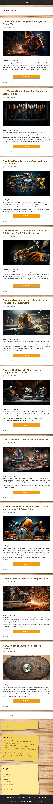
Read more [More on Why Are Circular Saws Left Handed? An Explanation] (26, 701)
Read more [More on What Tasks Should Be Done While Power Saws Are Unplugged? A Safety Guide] (26, 564)
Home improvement (10, 784)
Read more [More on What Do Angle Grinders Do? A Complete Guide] (26, 631)
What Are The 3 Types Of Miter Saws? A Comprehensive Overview (22, 371)
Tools (6, 792)
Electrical (6, 777)
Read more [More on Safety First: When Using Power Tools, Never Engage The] (26, 76)
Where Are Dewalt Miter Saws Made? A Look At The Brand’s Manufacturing (25, 301)
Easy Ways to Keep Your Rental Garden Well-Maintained (20, 741)
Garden (6, 779)
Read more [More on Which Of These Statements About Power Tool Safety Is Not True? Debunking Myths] (26, 285)
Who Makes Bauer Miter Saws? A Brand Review (25, 439)
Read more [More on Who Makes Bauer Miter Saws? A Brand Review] (26, 492)
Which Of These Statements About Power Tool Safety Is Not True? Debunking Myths (25, 231)
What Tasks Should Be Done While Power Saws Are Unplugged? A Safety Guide (25, 508)
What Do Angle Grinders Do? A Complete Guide (25, 578)
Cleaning (5, 772)
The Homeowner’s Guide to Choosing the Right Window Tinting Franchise (20, 749)
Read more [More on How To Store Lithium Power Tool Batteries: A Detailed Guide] (26, 146)
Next (12, 715)
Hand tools (7, 782)
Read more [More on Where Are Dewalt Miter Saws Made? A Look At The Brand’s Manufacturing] (26, 355)
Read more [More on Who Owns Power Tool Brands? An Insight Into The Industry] (26, 216)
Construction (7, 774)
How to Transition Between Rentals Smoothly (16, 752)
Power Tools (8, 82)
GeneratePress (37, 801)
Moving (6, 787)
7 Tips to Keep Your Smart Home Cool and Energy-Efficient (18, 756)
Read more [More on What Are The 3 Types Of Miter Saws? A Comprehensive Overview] (26, 425)
